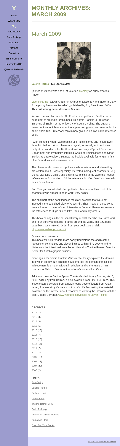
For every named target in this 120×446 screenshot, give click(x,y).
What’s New (14, 21)
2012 (34, 343)
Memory (84, 90)
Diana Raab (38, 398)
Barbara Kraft (39, 393)
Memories (14, 42)
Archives (14, 48)
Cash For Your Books (43, 425)
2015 (34, 330)
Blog (14, 26)
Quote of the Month (14, 69)
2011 (34, 348)
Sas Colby (37, 382)
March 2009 (46, 34)
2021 (34, 312)
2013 (34, 339)
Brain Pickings (39, 409)
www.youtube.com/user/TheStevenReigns (82, 294)
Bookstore (14, 53)
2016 (34, 325)
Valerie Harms (41, 83)
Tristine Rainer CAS (42, 403)
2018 (34, 317)
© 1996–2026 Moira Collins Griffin (102, 441)
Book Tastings (14, 37)
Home (14, 15)
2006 (34, 370)
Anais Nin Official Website (45, 414)
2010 (34, 352)
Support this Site (14, 64)
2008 (34, 361)
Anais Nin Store (40, 420)
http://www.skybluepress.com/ (49, 229)
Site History (14, 31)
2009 (34, 357)
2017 (34, 321)
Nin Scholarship (14, 58)
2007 (34, 365)
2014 (34, 334)
